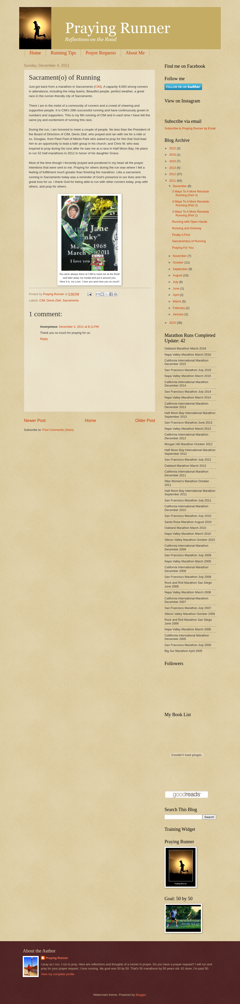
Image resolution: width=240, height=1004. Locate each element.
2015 (173, 161)
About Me (135, 52)
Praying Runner (57, 958)
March (177, 301)
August (178, 275)
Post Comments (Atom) (58, 430)
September (180, 269)
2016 (173, 154)
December (180, 186)
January (178, 314)
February (179, 308)
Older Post (145, 420)
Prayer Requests (101, 52)
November (180, 256)
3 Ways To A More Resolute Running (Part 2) (190, 203)
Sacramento (71, 300)
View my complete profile (58, 974)
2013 (173, 167)
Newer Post (35, 420)
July (176, 282)
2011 (173, 180)
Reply (44, 339)
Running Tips (63, 52)
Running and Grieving (186, 228)
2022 (173, 148)
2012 (173, 174)
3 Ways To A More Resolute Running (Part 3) (190, 193)
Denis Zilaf (54, 300)
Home (35, 52)
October (178, 262)
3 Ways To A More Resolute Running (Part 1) (190, 213)
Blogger (141, 994)
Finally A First (181, 235)
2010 (173, 322)
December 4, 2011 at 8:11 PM (79, 326)
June (176, 288)
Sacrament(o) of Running (189, 241)
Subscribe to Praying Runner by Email (190, 128)
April (176, 295)
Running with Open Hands (189, 221)
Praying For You (183, 247)
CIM (98, 86)
